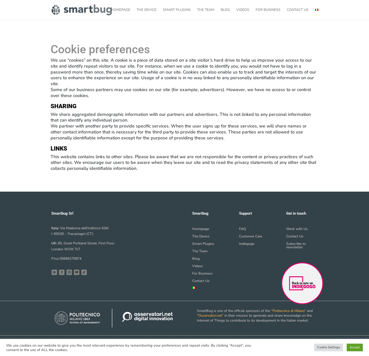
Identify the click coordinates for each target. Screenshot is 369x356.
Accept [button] (355, 347)
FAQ (242, 229)
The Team (205, 10)
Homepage (120, 10)
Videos (242, 10)
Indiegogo (246, 244)
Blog (225, 10)
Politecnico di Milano (289, 310)
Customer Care (250, 237)
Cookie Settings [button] (328, 347)
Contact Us (297, 10)
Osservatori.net (210, 315)
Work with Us (297, 229)
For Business (268, 10)
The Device (146, 10)
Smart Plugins (177, 10)
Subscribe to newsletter (296, 246)
